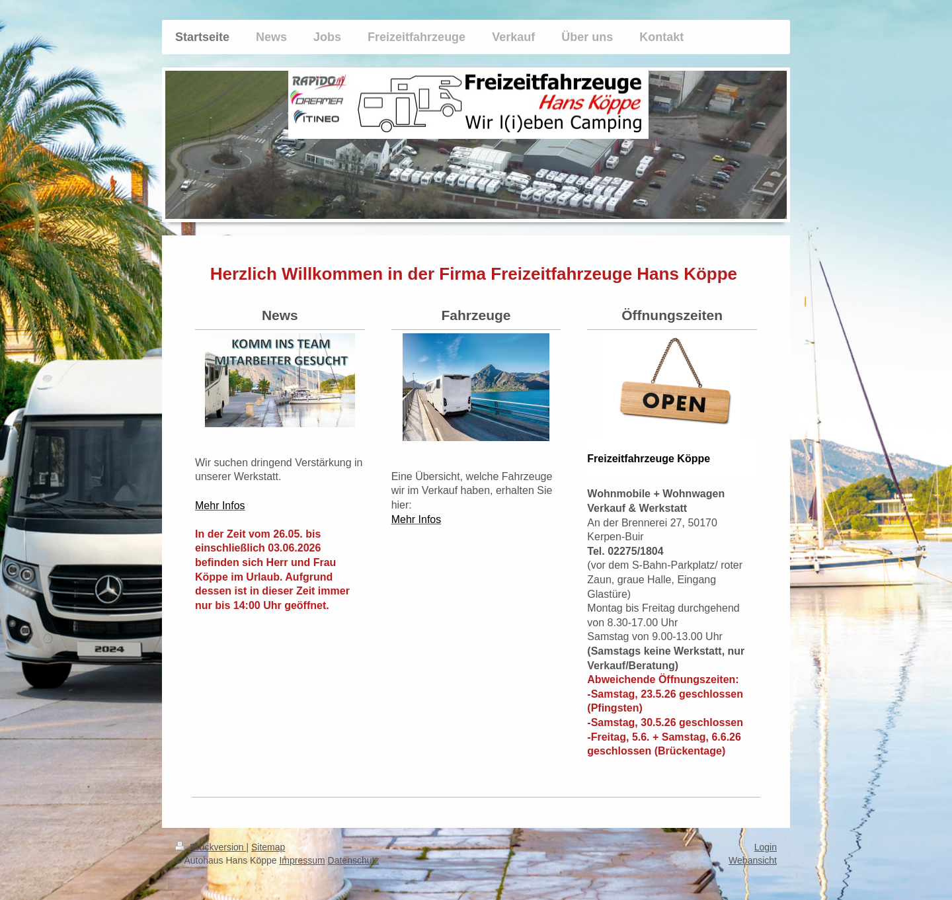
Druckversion (210, 847)
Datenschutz (353, 860)
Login (765, 847)
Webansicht (753, 860)
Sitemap (268, 847)
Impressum (302, 860)
